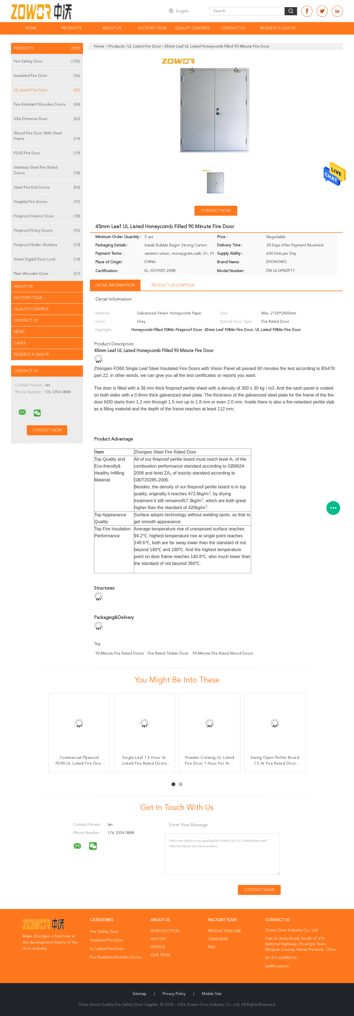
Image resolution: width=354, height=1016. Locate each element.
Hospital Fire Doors (47, 202)
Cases (20, 343)
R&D (212, 947)
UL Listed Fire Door (47, 90)
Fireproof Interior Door (47, 216)
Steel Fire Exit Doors (47, 187)
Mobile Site (212, 994)
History (158, 939)
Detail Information (115, 285)
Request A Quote (278, 28)
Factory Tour (152, 28)
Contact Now (215, 211)
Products (72, 28)
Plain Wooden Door (47, 274)
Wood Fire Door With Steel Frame (47, 136)
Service (158, 947)
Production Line (224, 931)
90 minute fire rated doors (119, 653)
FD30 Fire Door (47, 153)
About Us (111, 28)
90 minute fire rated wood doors (222, 653)
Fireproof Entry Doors (47, 230)
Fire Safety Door (47, 61)
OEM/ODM (218, 939)
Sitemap (139, 994)
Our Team (160, 955)
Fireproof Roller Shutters (47, 245)
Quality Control (192, 28)
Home (31, 28)
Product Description (173, 285)
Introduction (165, 931)
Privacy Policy (174, 994)
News (19, 332)
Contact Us (233, 28)
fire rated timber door (168, 653)
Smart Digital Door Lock (47, 259)
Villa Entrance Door (47, 119)
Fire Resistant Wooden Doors (47, 104)
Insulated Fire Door (47, 76)
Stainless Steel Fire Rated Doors (47, 171)
